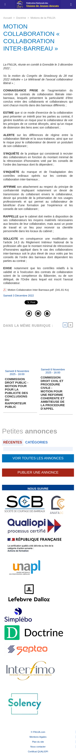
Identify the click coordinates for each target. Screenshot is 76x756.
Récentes (12, 442)
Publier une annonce (37, 472)
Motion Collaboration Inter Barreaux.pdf (31, 289)
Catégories (36, 442)
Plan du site (38, 742)
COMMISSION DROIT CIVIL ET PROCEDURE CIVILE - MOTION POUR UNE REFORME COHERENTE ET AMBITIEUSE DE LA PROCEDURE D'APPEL (53, 393)
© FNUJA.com (38, 732)
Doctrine (21, 17)
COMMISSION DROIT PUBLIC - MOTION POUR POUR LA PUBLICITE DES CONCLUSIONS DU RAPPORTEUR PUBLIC (16, 392)
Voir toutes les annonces (38, 458)
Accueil (7, 17)
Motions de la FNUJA (43, 17)
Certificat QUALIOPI (38, 751)
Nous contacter (38, 746)
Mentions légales (38, 737)
